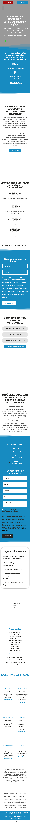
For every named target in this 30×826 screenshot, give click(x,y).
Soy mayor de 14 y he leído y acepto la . (13, 278)
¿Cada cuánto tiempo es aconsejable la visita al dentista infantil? (13, 576)
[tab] (15, 328)
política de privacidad (17, 279)
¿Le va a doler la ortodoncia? (12, 569)
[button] (3, 8)
